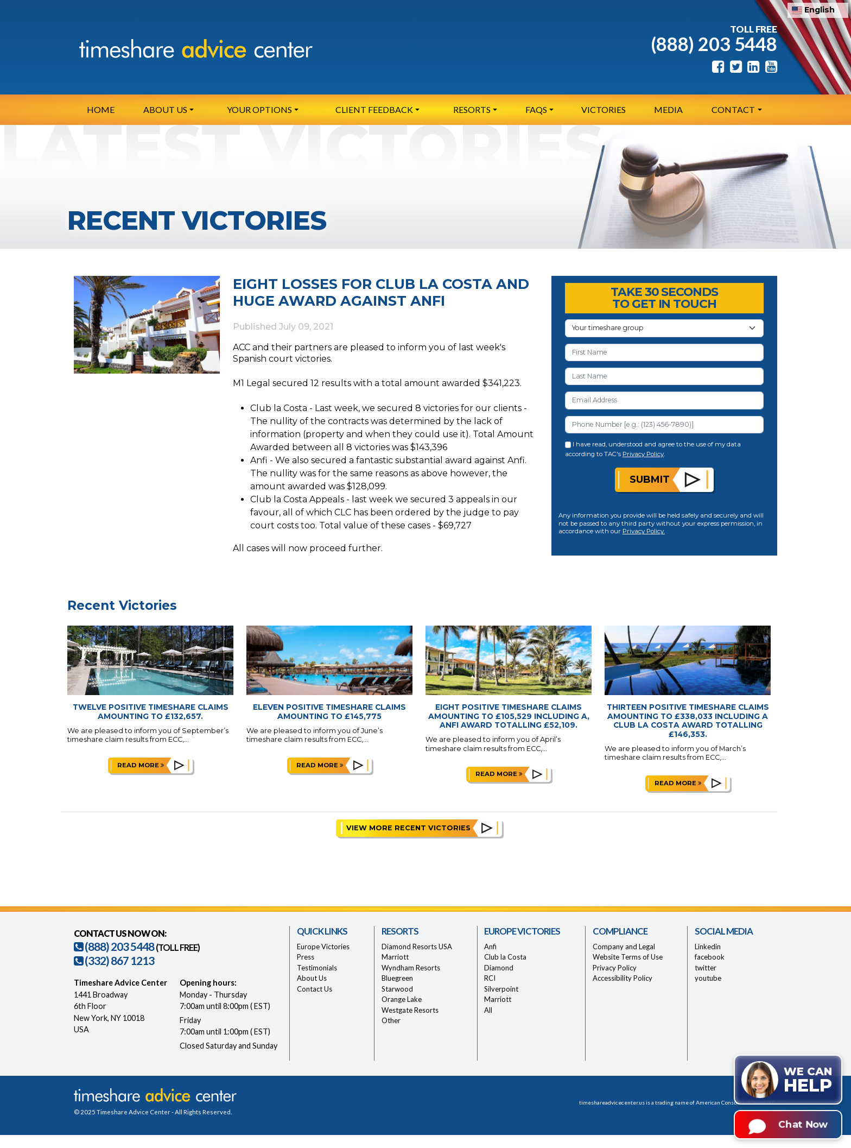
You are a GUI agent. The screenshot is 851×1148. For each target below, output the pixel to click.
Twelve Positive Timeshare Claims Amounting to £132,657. (150, 712)
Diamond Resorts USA (417, 946)
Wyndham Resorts (411, 967)
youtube (708, 978)
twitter (705, 967)
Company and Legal (624, 946)
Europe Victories (323, 946)
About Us (312, 978)
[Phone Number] (664, 424)
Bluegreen (397, 978)
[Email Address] (664, 400)
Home (101, 109)
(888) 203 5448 (714, 44)
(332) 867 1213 (114, 960)
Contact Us (314, 989)
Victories (603, 109)
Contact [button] (733, 109)
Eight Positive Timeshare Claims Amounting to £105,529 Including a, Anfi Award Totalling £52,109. (508, 716)
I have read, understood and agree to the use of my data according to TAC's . (653, 448)
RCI (490, 978)
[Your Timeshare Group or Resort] (664, 328)
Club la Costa (505, 957)
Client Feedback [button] (374, 109)
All (488, 1010)
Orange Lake (402, 999)
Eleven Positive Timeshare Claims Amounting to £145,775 (329, 712)
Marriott (395, 957)
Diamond (498, 967)
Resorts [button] (472, 109)
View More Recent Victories (408, 828)
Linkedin (708, 946)
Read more (140, 765)
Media (668, 109)
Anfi (490, 946)
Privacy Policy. (644, 531)
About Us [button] (165, 109)
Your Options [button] (259, 109)
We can (808, 1080)
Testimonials (317, 967)
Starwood (397, 989)
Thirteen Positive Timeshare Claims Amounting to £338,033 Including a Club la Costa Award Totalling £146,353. (688, 721)
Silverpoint (501, 989)
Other (391, 1020)
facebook (710, 957)
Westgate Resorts (410, 1010)
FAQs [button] (536, 109)
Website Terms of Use (628, 957)
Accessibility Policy (622, 978)
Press (305, 957)
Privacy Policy (643, 454)
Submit (650, 479)
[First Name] (664, 352)
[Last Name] (664, 376)
